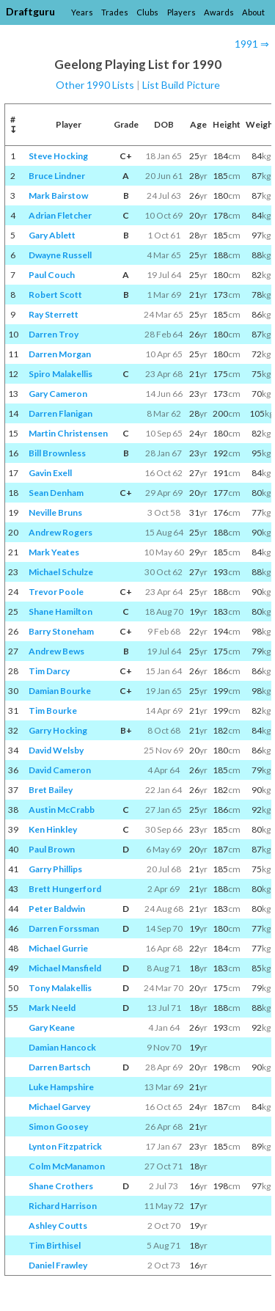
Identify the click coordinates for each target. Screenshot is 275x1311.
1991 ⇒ (252, 43)
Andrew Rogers (60, 532)
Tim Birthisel (55, 1245)
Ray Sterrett (53, 314)
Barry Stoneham (61, 631)
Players (181, 12)
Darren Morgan (60, 353)
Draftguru (30, 11)
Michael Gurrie (58, 948)
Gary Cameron (58, 393)
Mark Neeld (52, 1007)
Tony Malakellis (60, 987)
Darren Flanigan (60, 413)
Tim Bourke (53, 710)
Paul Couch (52, 274)
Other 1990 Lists (95, 84)
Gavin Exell (50, 472)
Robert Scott (55, 294)
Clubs (147, 12)
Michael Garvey (59, 1106)
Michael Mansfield (65, 968)
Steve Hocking (58, 155)
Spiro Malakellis (60, 373)
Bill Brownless (57, 453)
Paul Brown (52, 849)
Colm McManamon (67, 1166)
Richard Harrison (63, 1205)
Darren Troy (53, 334)
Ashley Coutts (58, 1225)
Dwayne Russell (60, 254)
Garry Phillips (55, 868)
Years (82, 12)
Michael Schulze (61, 571)
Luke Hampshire (61, 1086)
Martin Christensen (68, 433)
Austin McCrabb (62, 809)
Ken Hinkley (53, 829)
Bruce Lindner (57, 175)
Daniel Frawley (58, 1265)
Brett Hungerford (65, 888)
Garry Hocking (58, 730)
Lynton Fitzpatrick (65, 1146)
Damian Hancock (62, 1047)
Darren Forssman (64, 928)
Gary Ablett (52, 235)
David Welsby (56, 750)
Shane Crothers (61, 1185)
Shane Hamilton (60, 611)
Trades (114, 12)
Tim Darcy (49, 670)
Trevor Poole (56, 591)
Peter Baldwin (57, 908)
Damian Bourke (60, 690)
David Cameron (60, 769)
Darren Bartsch (59, 1067)
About (253, 12)
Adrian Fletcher (60, 215)
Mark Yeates (54, 552)
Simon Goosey (58, 1126)
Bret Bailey (51, 789)
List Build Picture (181, 84)
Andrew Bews (56, 651)
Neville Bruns (55, 512)
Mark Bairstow (58, 195)
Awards (219, 12)
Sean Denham (56, 492)
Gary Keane (52, 1027)
